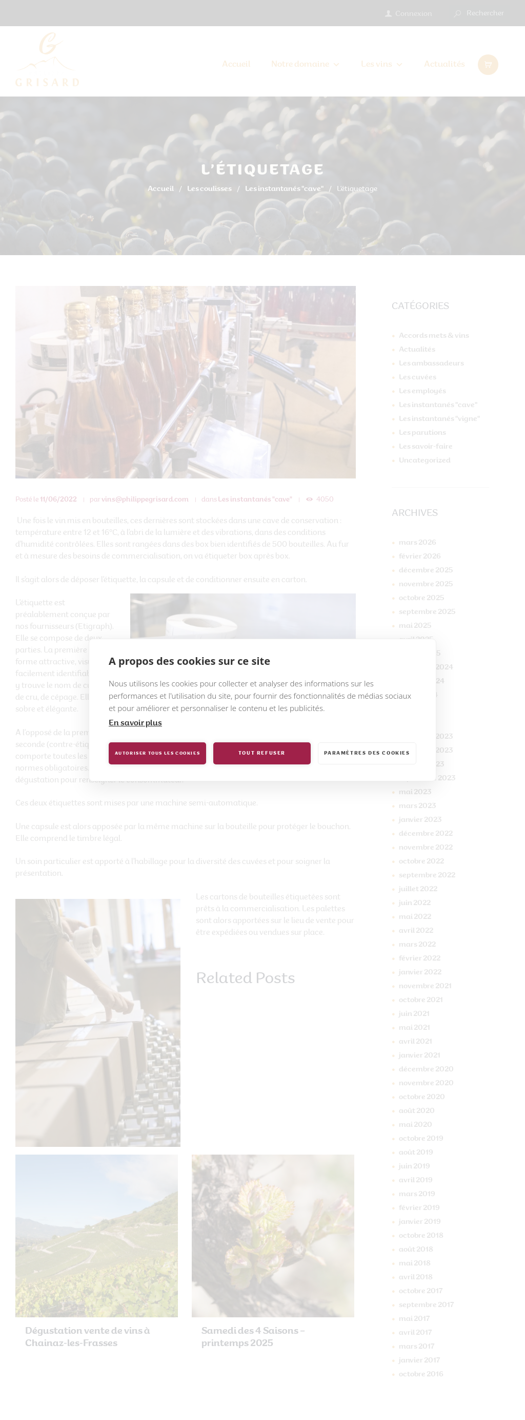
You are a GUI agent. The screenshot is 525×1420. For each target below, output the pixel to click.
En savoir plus (135, 723)
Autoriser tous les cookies (157, 754)
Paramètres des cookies (367, 753)
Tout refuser (262, 753)
